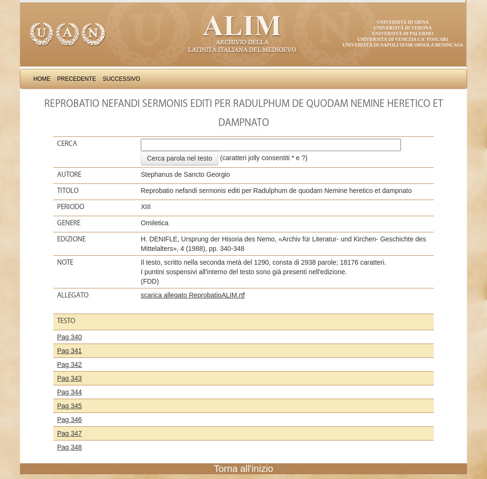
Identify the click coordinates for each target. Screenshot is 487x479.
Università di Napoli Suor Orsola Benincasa (402, 45)
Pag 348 (69, 447)
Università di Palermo (402, 33)
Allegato (72, 295)
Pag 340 (69, 337)
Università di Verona (403, 27)
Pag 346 (69, 419)
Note (65, 262)
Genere (68, 223)
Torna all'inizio (243, 468)
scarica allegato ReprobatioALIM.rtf (193, 295)
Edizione (71, 239)
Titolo (67, 190)
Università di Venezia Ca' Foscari (403, 39)
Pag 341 (69, 350)
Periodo (70, 206)
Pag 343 (69, 378)
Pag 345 (69, 406)
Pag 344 (69, 392)
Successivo (121, 79)
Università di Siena (403, 22)
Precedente (76, 79)
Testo (66, 320)
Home (41, 79)
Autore (69, 174)
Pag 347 (69, 433)
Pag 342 (69, 364)
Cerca (67, 143)
